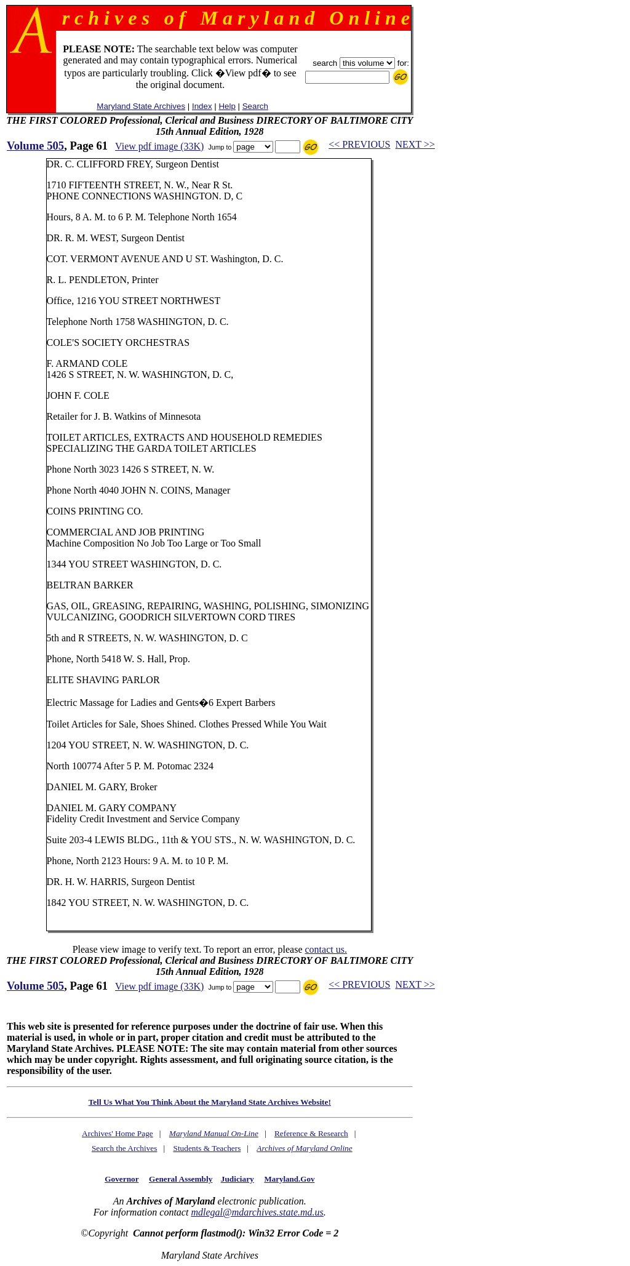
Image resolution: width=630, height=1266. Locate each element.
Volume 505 (35, 145)
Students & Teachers (207, 1148)
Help (226, 106)
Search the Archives (125, 1148)
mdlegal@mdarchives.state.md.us (257, 1212)
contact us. (325, 949)
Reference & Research (311, 1133)
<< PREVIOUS (359, 144)
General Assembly (180, 1179)
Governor (121, 1179)
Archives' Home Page (117, 1133)
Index (202, 106)
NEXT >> (414, 144)
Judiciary (237, 1179)
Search (255, 106)
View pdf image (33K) (159, 146)
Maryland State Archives (141, 106)
